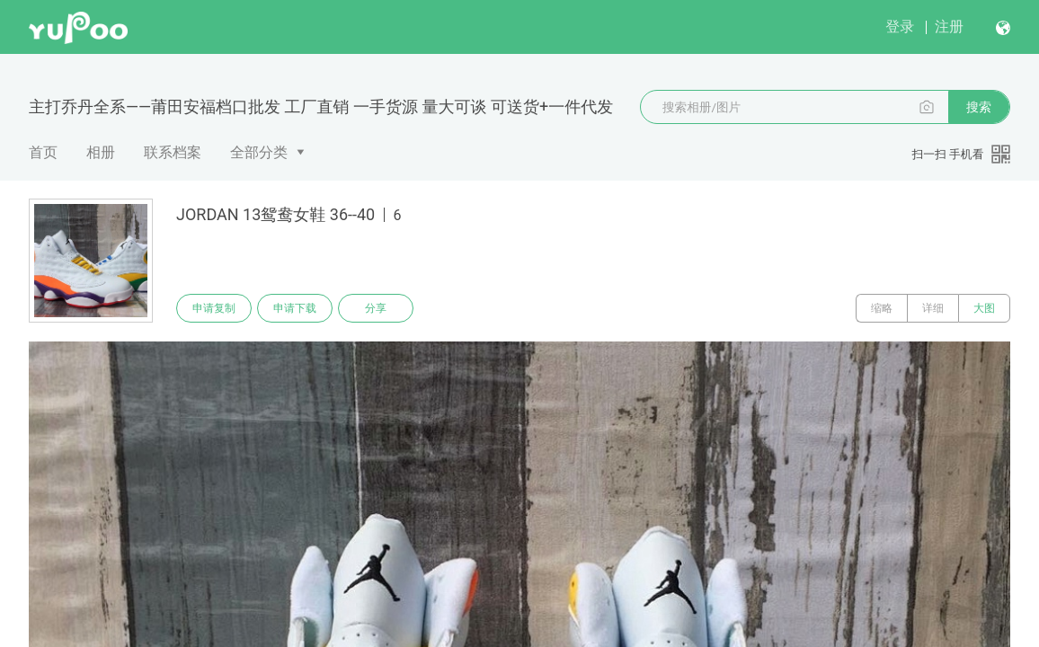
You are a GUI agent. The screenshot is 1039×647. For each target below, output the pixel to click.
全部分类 (259, 152)
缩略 (881, 308)
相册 (100, 152)
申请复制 (213, 308)
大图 (984, 308)
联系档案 (172, 152)
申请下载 (294, 308)
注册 (949, 26)
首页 (43, 152)
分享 (375, 308)
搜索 (978, 107)
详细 (933, 308)
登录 (899, 26)
